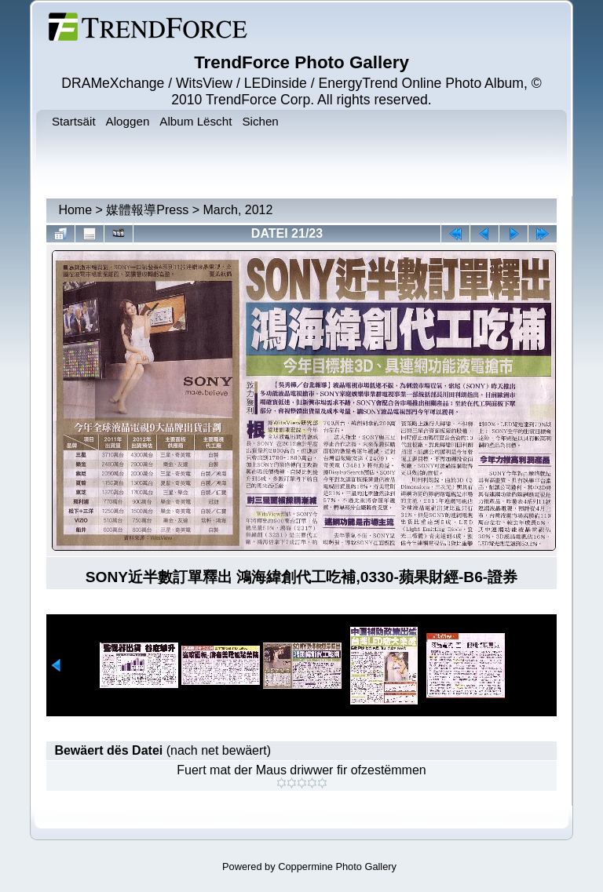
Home (75, 210)
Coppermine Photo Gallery (337, 866)
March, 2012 (237, 210)
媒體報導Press (147, 210)
